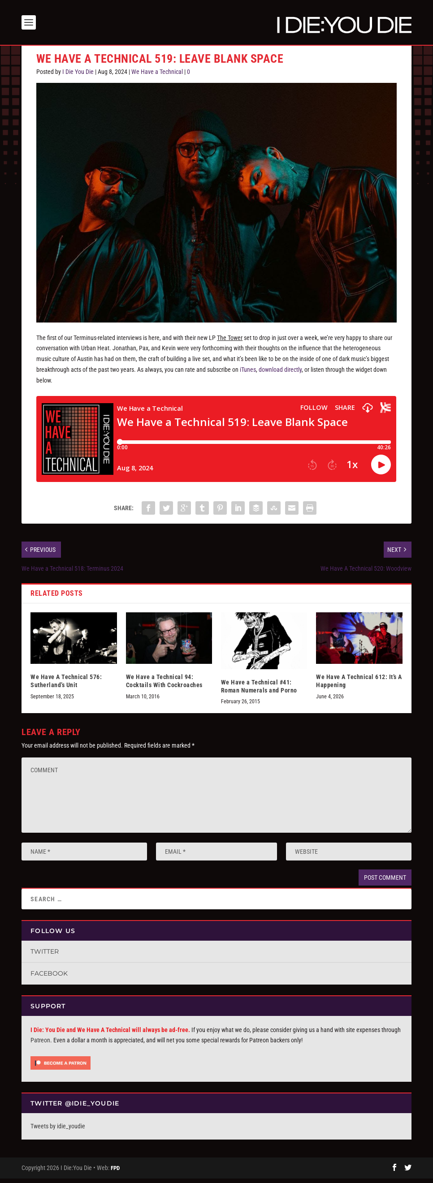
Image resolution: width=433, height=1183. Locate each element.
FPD (115, 1172)
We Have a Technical (157, 76)
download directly (280, 374)
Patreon (40, 1044)
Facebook (49, 978)
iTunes (248, 374)
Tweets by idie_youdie (57, 1130)
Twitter (44, 956)
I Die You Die (78, 76)
